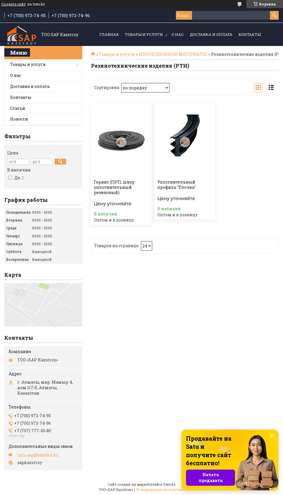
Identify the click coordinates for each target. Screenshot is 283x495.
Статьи (17, 108)
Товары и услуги (144, 34)
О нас (178, 34)
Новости (19, 119)
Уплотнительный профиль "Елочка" (176, 185)
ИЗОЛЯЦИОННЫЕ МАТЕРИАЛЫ (173, 54)
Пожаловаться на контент (160, 489)
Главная (109, 34)
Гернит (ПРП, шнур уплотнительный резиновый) (114, 187)
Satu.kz (169, 484)
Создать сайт (13, 4)
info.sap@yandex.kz (38, 455)
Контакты (250, 34)
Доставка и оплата (211, 34)
